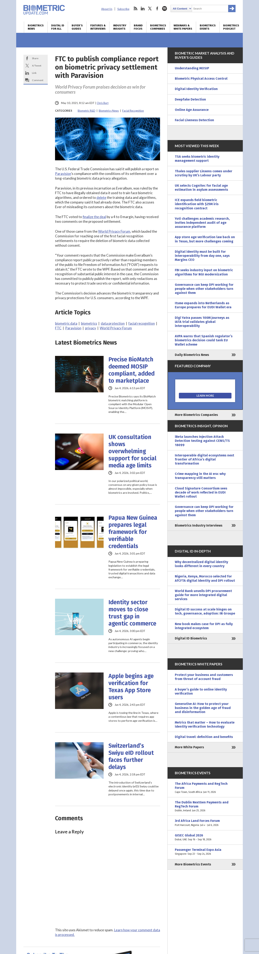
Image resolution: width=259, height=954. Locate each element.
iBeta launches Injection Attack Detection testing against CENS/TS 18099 (202, 441)
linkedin (142, 8)
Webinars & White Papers (183, 27)
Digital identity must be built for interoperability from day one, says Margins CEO (202, 256)
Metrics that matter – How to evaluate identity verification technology (205, 724)
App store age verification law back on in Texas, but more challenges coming (205, 239)
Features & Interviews (98, 27)
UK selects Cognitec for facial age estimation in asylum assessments (201, 188)
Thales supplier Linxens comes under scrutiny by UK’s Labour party (203, 173)
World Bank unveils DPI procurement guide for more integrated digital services (203, 595)
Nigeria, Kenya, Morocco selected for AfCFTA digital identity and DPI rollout (205, 578)
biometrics (89, 323)
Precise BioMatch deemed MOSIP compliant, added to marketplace (131, 370)
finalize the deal (94, 217)
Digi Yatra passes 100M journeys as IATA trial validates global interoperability (202, 322)
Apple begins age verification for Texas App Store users (131, 686)
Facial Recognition (133, 110)
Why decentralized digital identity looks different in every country (201, 564)
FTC (58, 328)
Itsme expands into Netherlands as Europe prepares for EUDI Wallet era (203, 305)
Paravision (63, 173)
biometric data (66, 323)
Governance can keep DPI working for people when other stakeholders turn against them (204, 289)
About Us (106, 9)
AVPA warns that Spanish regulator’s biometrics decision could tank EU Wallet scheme (203, 340)
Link (34, 72)
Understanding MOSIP (192, 68)
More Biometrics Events (193, 864)
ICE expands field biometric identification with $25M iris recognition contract (197, 204)
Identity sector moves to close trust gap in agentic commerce (132, 613)
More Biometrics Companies (196, 415)
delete (101, 197)
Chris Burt (102, 103)
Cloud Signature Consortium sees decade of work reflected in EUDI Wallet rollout (201, 492)
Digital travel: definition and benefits (204, 737)
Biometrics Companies (158, 27)
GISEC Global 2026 (205, 837)
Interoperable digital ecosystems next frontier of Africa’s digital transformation (204, 459)
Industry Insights (119, 27)
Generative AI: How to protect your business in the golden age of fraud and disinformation (203, 708)
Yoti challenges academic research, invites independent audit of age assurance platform (202, 223)
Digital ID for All (57, 27)
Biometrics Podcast (231, 27)
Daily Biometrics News (192, 355)
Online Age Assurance (192, 110)
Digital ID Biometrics (191, 638)
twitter (150, 8)
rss (135, 8)
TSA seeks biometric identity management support (197, 159)
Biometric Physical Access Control (201, 78)
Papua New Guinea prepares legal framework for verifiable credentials (132, 532)
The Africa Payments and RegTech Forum (205, 788)
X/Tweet (36, 65)
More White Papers (189, 747)
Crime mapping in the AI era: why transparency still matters (200, 476)
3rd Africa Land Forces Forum (205, 823)
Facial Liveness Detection (194, 120)
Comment (37, 80)
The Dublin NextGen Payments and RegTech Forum (205, 806)
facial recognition (141, 323)
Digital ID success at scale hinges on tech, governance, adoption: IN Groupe (205, 611)
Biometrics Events (208, 27)
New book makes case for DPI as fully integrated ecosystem (204, 626)
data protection (113, 323)
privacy (90, 328)
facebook (157, 8)
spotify (164, 8)
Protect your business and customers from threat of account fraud (204, 677)
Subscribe (123, 9)
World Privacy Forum (114, 231)
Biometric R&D (86, 110)
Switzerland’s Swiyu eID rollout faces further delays (131, 756)
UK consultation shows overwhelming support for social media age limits (132, 451)
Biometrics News (36, 27)
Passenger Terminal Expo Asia (205, 852)
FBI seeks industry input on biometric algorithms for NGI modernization (204, 272)
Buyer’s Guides (77, 27)
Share (35, 58)
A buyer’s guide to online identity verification (201, 691)
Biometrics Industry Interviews (198, 525)
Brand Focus (138, 27)
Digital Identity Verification (196, 89)
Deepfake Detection (190, 99)
